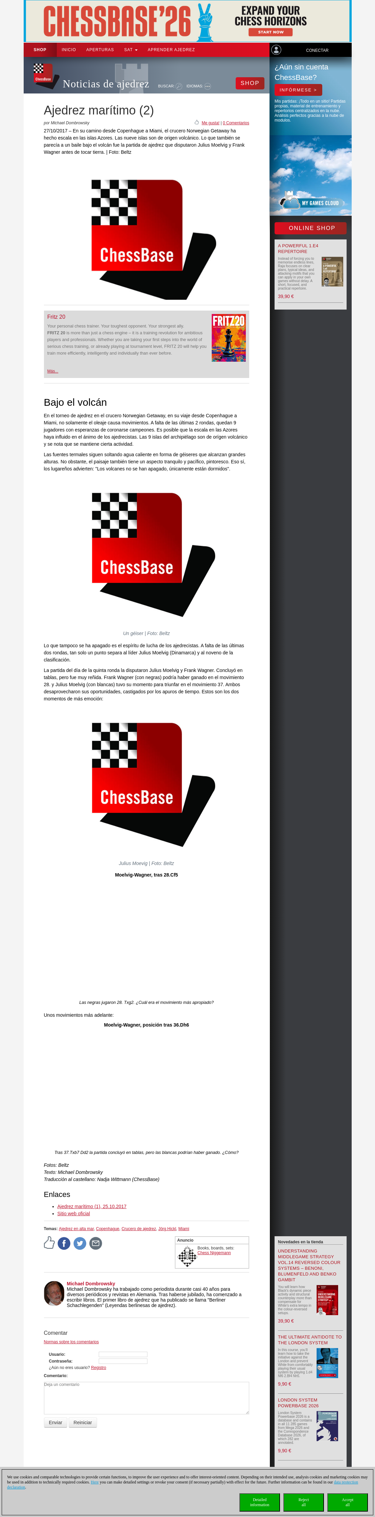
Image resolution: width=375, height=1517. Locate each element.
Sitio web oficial (73, 1213)
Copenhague (107, 1228)
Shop (40, 49)
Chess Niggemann (214, 1252)
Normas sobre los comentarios (71, 1342)
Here (95, 1482)
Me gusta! (210, 123)
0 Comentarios (236, 123)
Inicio (69, 49)
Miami (184, 1228)
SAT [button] (131, 49)
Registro (98, 1367)
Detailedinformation (259, 1502)
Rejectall (304, 1502)
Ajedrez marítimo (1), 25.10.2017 (92, 1206)
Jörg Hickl (167, 1228)
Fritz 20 (56, 317)
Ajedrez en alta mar (76, 1228)
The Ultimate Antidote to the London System (310, 1339)
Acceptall (347, 1502)
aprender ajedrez (171, 49)
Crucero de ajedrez (138, 1228)
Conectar (317, 50)
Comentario (55, 1375)
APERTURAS (100, 49)
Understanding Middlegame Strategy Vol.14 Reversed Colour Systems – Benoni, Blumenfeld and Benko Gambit (309, 1265)
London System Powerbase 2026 (298, 1402)
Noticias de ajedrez (106, 84)
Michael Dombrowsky (91, 1283)
